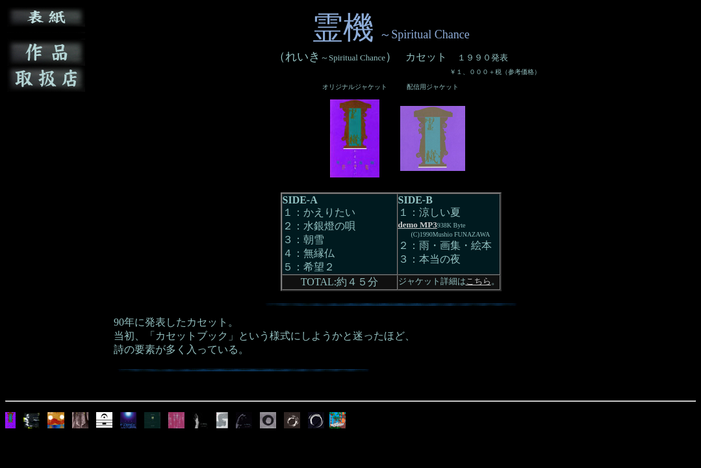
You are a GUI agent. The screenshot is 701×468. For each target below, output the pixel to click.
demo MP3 (417, 224)
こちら (478, 281)
